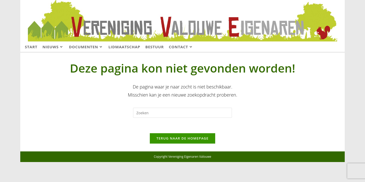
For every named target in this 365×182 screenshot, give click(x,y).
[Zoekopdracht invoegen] (182, 113)
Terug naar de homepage (182, 138)
